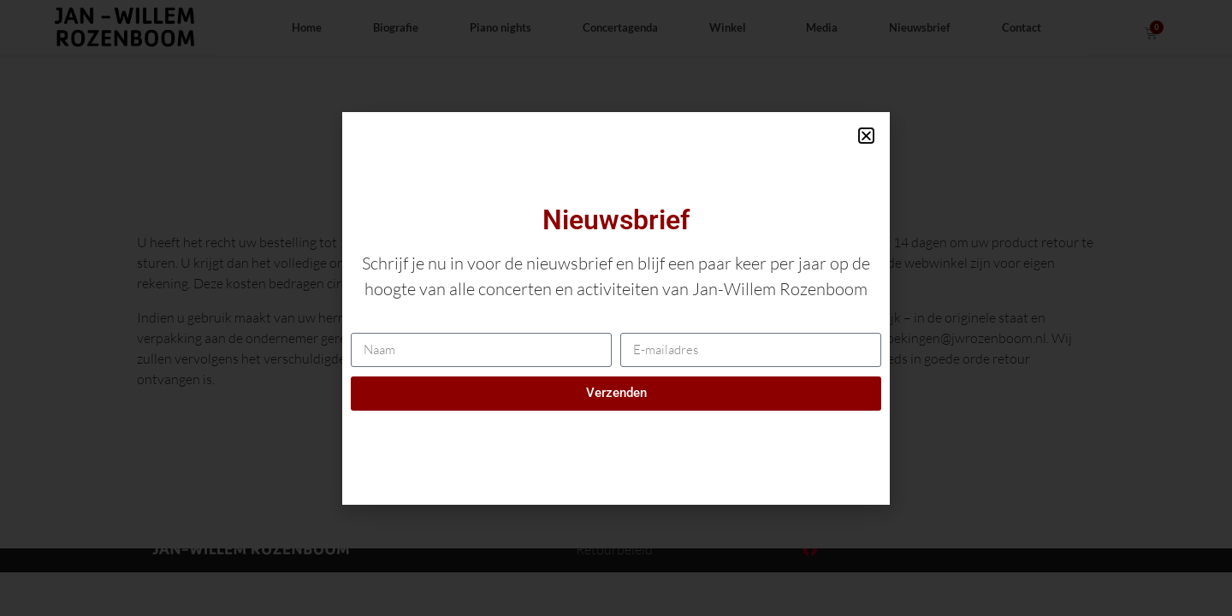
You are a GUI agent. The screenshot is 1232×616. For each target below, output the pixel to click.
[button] (866, 135)
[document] (616, 308)
